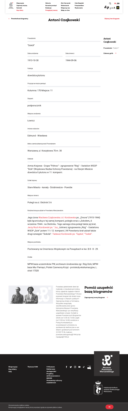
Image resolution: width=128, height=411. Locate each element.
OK (109, 407)
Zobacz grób (108, 53)
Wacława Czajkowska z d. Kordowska (57, 217)
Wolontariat (65, 5)
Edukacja (48, 8)
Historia (48, 3)
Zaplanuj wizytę (21, 5)
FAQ (10, 372)
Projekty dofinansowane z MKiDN (53, 376)
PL (115, 3)
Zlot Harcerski (65, 3)
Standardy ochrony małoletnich (54, 381)
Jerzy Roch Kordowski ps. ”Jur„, (43, 227)
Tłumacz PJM (33, 367)
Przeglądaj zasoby (51, 10)
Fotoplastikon (79, 5)
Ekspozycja (20, 3)
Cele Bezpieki (79, 3)
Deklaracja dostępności (51, 370)
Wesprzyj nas (65, 8)
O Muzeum (50, 367)
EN (118, 3)
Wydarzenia (79, 8)
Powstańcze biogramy (19, 19)
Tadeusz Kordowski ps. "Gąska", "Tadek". (72, 234)
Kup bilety (19, 10)
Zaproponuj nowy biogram (94, 297)
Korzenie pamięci (51, 5)
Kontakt (19, 8)
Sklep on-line (65, 10)
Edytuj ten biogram (112, 19)
